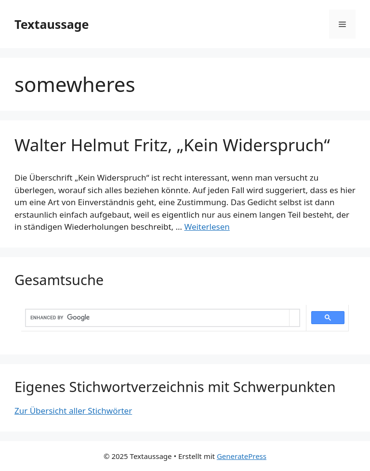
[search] (157, 318)
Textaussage (51, 24)
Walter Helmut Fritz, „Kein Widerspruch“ (172, 144)
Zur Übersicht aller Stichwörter (73, 410)
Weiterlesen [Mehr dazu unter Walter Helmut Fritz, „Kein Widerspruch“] (206, 226)
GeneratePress (241, 456)
